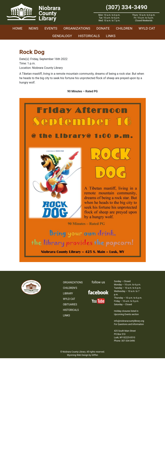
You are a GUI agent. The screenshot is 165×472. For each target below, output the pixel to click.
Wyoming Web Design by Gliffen (82, 355)
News (33, 28)
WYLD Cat (147, 28)
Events (51, 28)
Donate (103, 28)
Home (18, 28)
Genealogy (62, 36)
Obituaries (70, 304)
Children (124, 28)
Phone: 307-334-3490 (124, 341)
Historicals (89, 36)
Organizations (76, 28)
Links (110, 36)
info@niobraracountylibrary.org (129, 321)
